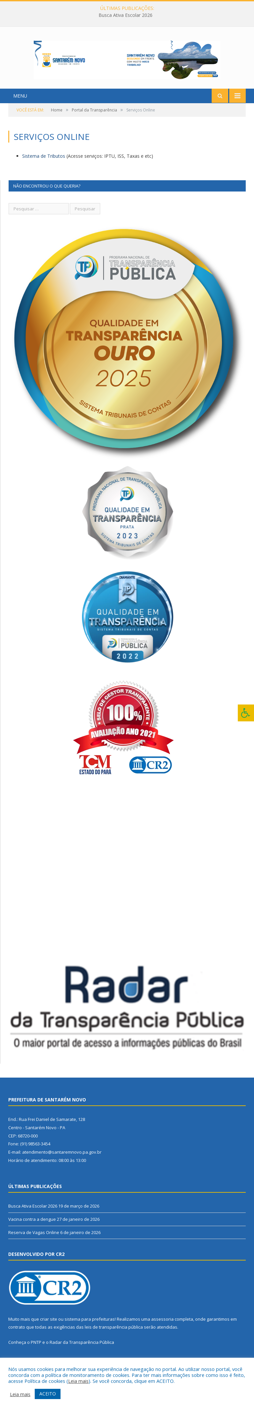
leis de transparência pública (114, 1338)
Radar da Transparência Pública (82, 1353)
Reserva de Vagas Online (33, 1243)
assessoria (162, 1329)
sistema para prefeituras (89, 1329)
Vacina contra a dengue (32, 1230)
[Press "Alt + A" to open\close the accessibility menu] (246, 712)
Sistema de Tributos (43, 166)
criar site (48, 1329)
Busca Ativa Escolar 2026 (125, 15)
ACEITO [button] (47, 1393)
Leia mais (78, 1381)
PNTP (36, 1353)
